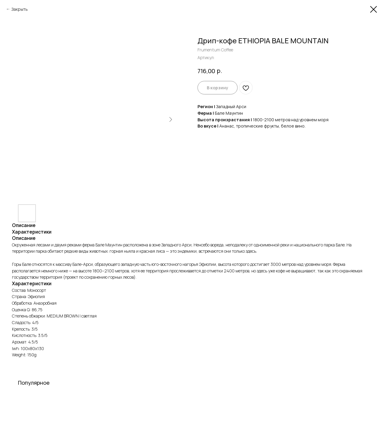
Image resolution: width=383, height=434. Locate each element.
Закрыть (19, 9)
